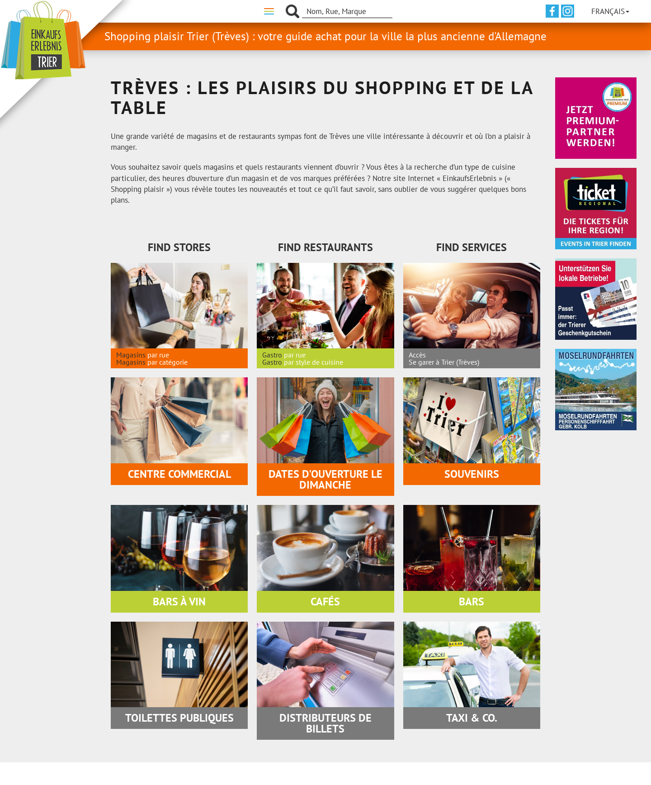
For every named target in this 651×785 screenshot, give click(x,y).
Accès (417, 354)
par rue (158, 354)
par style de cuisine (313, 361)
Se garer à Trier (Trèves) (444, 361)
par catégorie (167, 361)
